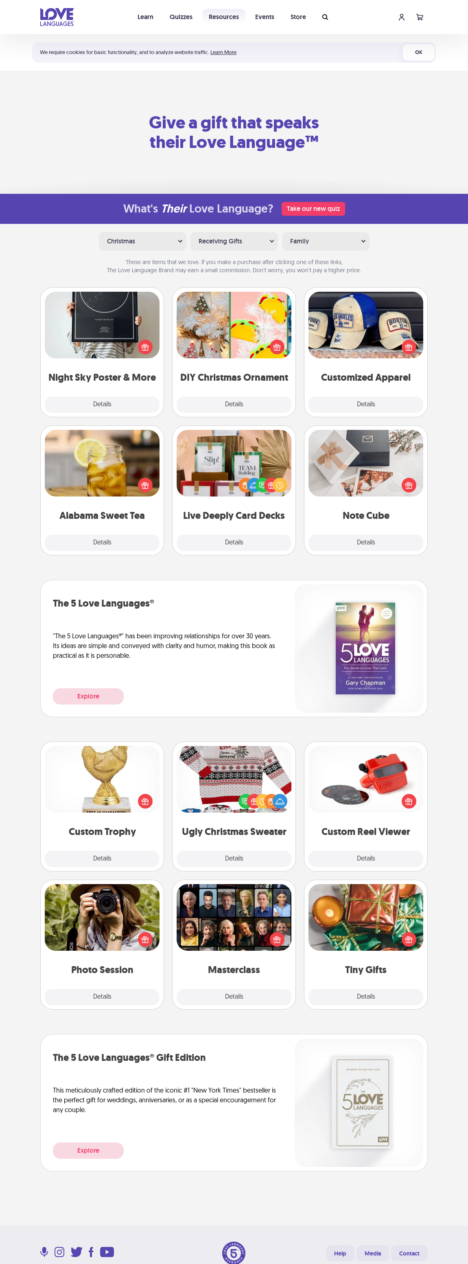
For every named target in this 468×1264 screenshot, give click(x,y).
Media (373, 1253)
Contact (409, 1253)
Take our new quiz (313, 208)
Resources (224, 17)
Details (102, 404)
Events (264, 17)
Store (298, 17)
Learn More (223, 52)
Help (340, 1253)
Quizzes (181, 17)
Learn (145, 17)
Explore (88, 696)
